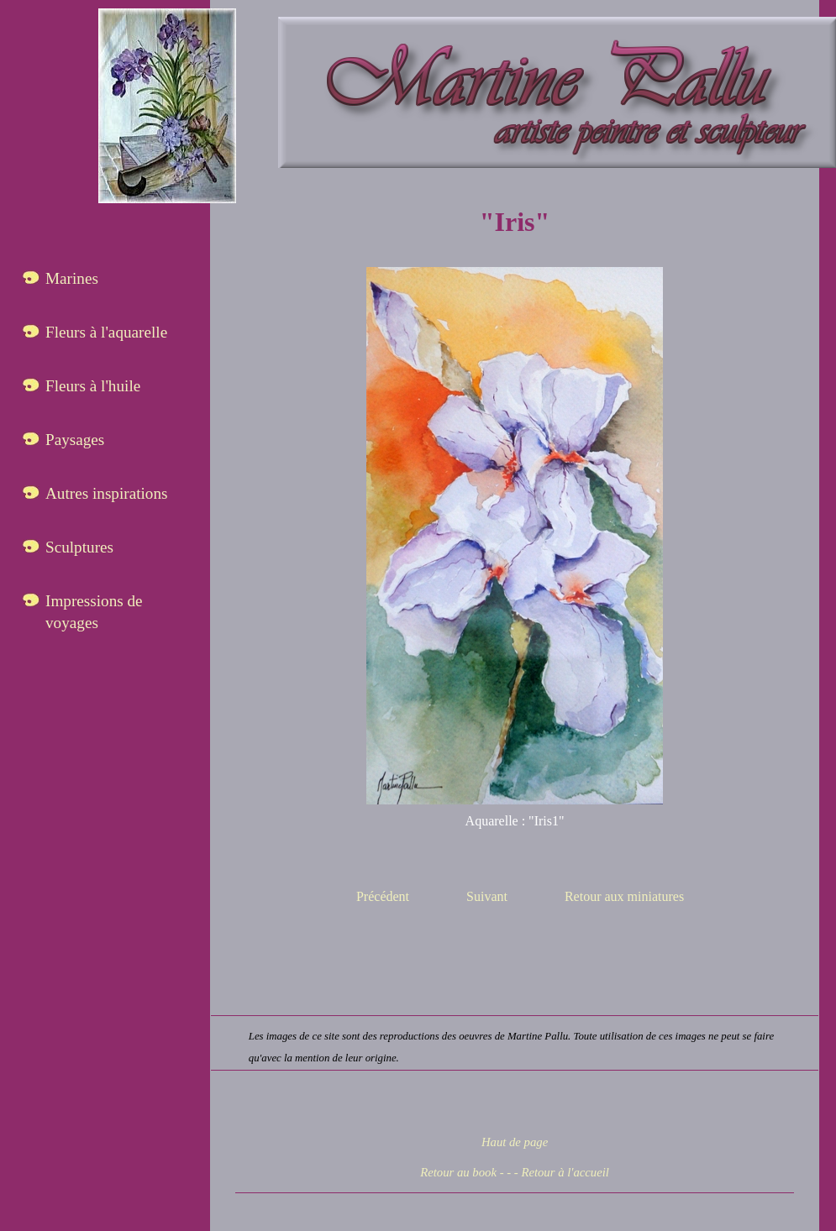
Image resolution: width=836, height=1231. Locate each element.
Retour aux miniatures (624, 896)
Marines (71, 278)
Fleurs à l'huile (92, 386)
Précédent (382, 896)
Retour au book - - (465, 1172)
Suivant (486, 896)
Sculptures (79, 547)
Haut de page (514, 1142)
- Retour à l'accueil (561, 1172)
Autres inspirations (106, 493)
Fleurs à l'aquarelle (106, 332)
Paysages (74, 439)
